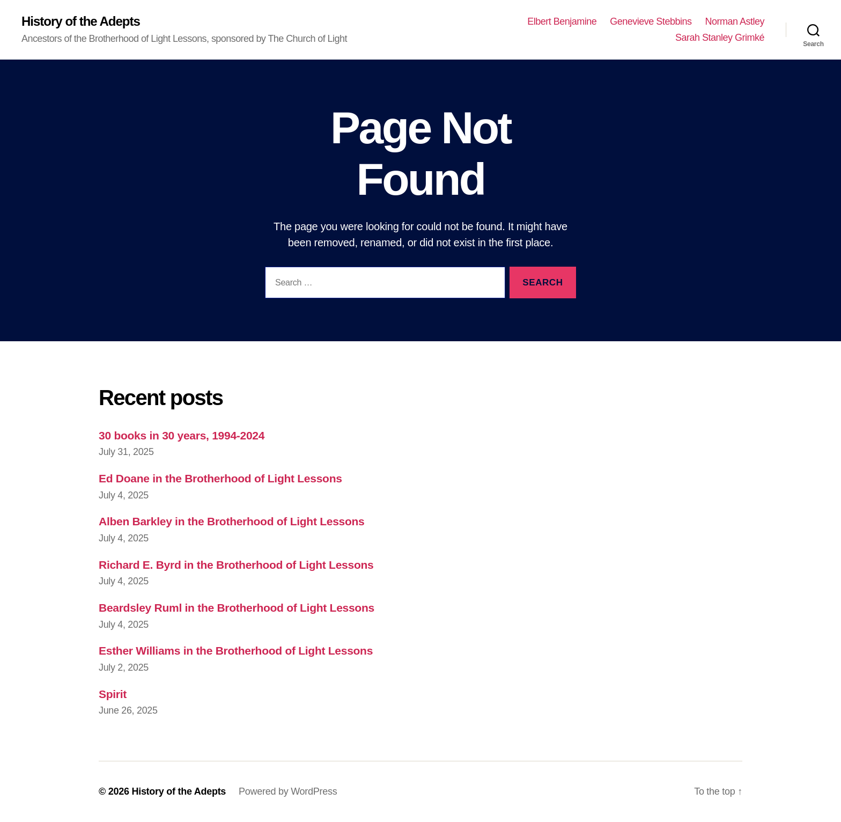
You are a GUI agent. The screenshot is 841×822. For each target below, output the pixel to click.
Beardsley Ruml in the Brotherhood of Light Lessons (236, 607)
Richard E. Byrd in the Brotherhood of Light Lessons (236, 565)
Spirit (113, 694)
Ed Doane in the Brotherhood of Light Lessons (220, 478)
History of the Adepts (80, 21)
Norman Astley (734, 21)
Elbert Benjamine (561, 21)
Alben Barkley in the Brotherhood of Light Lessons (231, 521)
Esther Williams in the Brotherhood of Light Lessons (236, 650)
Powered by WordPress (288, 791)
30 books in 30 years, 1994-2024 (181, 435)
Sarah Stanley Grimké (719, 37)
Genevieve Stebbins (650, 21)
